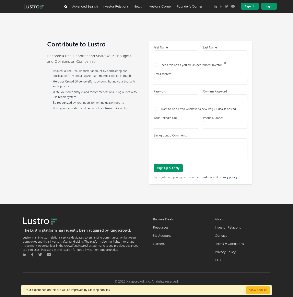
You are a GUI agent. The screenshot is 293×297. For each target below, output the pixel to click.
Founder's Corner (189, 6)
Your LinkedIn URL (165, 118)
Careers (159, 244)
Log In (269, 6)
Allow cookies (258, 290)
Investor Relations (116, 6)
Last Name (210, 47)
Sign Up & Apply (168, 168)
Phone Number (213, 118)
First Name (161, 47)
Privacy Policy (225, 252)
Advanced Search (85, 6)
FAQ (218, 260)
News (137, 6)
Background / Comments (170, 135)
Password (160, 91)
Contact (221, 236)
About (219, 219)
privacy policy (228, 177)
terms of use (204, 177)
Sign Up (250, 6)
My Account (162, 236)
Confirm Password (215, 91)
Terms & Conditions (229, 244)
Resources (160, 227)
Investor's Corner (159, 6)
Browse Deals (163, 219)
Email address (162, 74)
